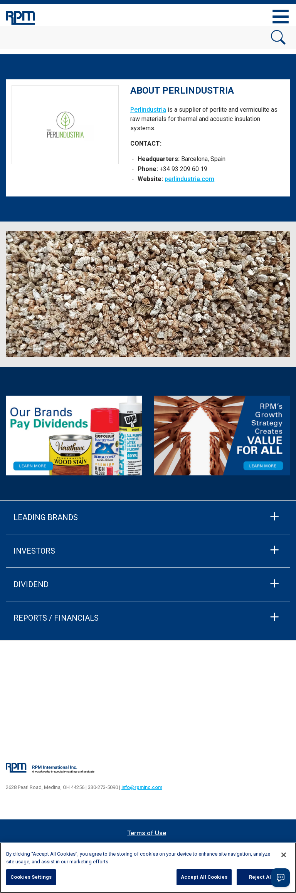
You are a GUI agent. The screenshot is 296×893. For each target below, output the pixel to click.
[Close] (283, 854)
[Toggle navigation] (280, 16)
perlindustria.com (189, 179)
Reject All (260, 877)
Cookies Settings (31, 877)
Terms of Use (146, 833)
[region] (148, 868)
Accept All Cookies (204, 877)
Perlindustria (148, 109)
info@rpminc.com (141, 787)
